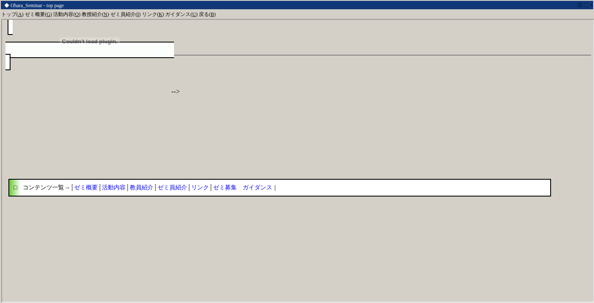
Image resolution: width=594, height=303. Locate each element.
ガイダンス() (181, 14)
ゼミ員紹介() (125, 14)
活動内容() (66, 14)
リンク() (153, 14)
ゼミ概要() (38, 14)
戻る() (207, 14)
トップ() (12, 14)
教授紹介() (95, 14)
